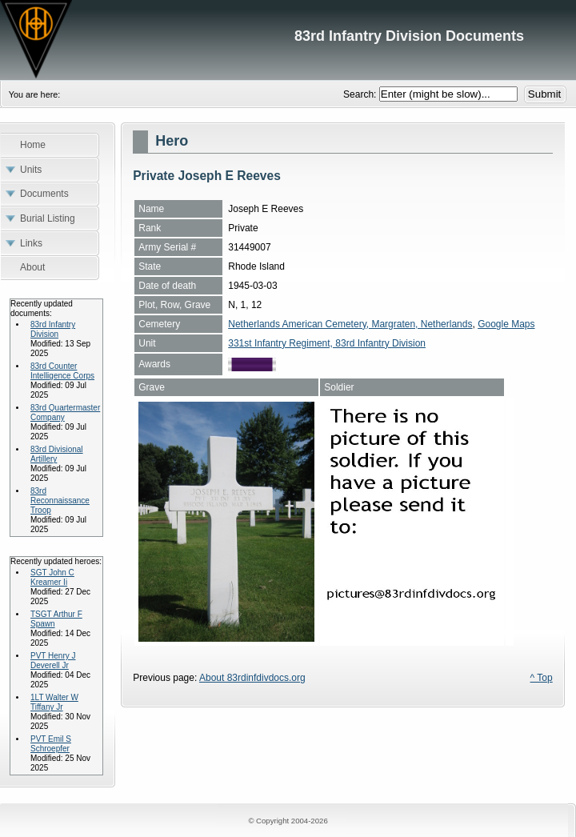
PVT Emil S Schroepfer (50, 744)
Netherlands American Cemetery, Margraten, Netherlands (350, 324)
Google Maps (506, 324)
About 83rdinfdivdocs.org (252, 677)
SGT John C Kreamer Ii (52, 577)
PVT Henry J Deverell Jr (53, 660)
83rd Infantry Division (52, 329)
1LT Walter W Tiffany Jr (54, 702)
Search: (361, 94)
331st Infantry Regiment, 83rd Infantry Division (327, 343)
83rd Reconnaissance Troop (60, 501)
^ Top (541, 677)
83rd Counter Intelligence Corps (62, 371)
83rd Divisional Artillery (56, 454)
